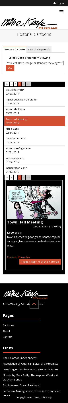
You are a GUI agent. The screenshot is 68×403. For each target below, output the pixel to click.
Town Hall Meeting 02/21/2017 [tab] (16, 121)
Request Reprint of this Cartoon (40, 261)
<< (7, 84)
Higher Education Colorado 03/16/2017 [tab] (21, 101)
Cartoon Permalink (18, 257)
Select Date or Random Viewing (29, 57)
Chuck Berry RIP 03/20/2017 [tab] (15, 91)
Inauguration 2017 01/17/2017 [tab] (16, 169)
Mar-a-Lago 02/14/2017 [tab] (12, 130)
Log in (58, 3)
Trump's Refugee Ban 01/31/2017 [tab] (18, 150)
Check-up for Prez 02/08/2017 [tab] (16, 140)
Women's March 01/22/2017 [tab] (15, 160)
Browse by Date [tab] (14, 49)
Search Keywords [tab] (39, 49)
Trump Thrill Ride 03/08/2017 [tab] (15, 111)
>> (28, 84)
